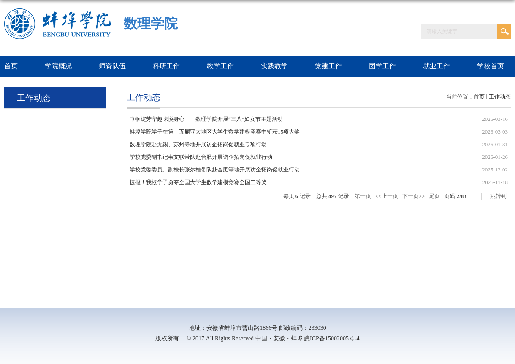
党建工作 (328, 66)
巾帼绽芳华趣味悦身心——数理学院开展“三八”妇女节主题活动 (206, 119)
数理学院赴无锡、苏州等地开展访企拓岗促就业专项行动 (198, 144)
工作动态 (500, 97)
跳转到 (499, 196)
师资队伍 (112, 66)
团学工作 (382, 66)
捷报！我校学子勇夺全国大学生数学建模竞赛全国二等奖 (198, 182)
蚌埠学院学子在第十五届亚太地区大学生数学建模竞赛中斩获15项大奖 (215, 131)
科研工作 (166, 66)
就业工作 (436, 66)
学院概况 (58, 66)
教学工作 (220, 66)
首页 (479, 97)
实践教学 (274, 66)
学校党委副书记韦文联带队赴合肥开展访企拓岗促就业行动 (201, 157)
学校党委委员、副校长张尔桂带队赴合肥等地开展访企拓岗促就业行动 (215, 169)
